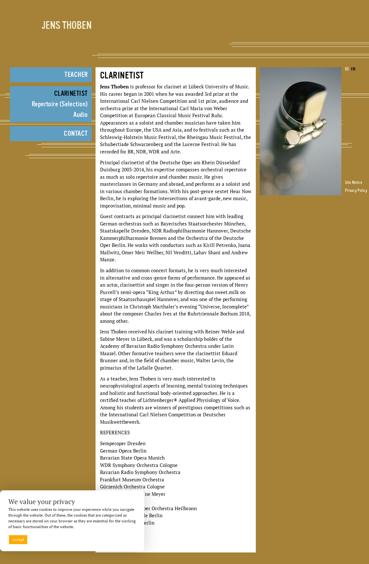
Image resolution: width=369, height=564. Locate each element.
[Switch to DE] (345, 69)
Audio (80, 115)
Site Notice (353, 182)
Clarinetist (71, 93)
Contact (76, 133)
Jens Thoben (67, 26)
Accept (18, 539)
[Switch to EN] (354, 69)
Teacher (76, 74)
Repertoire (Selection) (60, 104)
